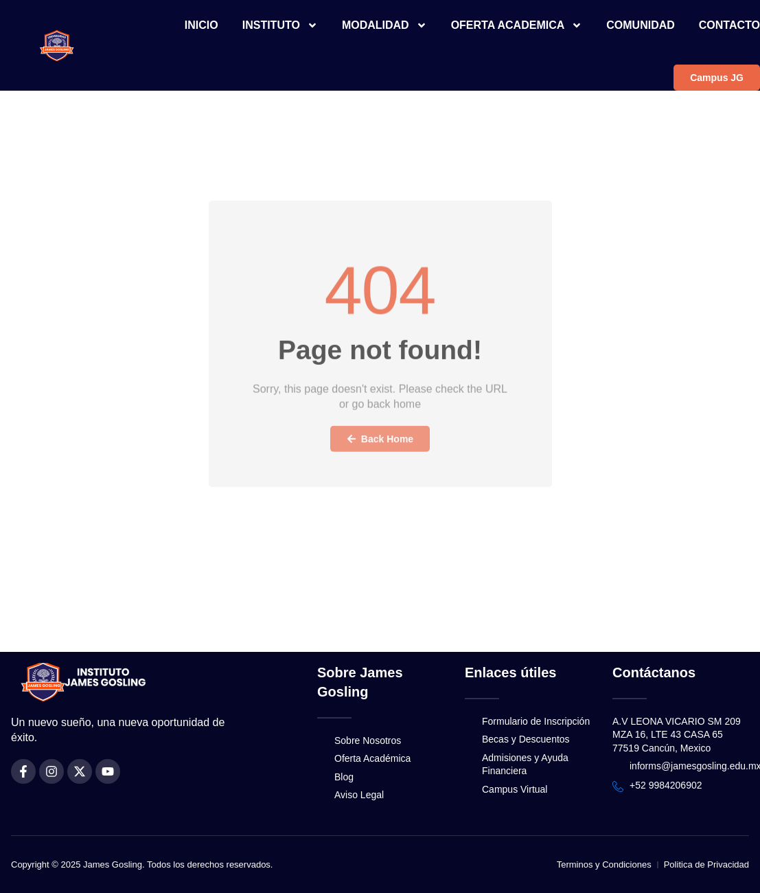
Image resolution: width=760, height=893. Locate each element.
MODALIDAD (384, 25)
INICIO (201, 25)
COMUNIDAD (640, 25)
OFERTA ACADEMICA (517, 25)
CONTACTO (729, 25)
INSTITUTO (280, 25)
